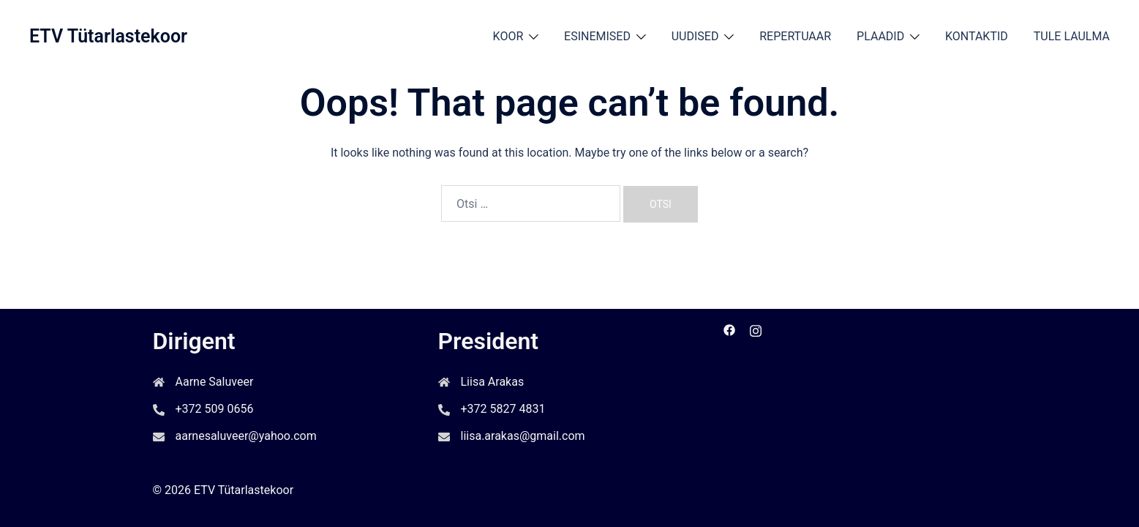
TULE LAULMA (1072, 36)
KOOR (508, 36)
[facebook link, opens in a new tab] (729, 329)
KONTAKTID (976, 36)
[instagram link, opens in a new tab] (756, 329)
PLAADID (880, 36)
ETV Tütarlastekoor (108, 36)
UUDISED (695, 36)
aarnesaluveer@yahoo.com (246, 436)
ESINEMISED (597, 36)
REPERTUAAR (795, 36)
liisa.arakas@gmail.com (523, 436)
